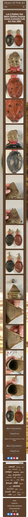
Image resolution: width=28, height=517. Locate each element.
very (9, 475)
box (22, 480)
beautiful (10, 489)
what (10, 469)
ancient (16, 486)
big (14, 480)
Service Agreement (14, 508)
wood (7, 491)
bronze (9, 483)
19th (17, 480)
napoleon (16, 472)
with (10, 486)
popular (17, 474)
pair (23, 467)
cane (10, 494)
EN (13, 511)
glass (16, 489)
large (19, 494)
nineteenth (9, 477)
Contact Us (14, 503)
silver (6, 467)
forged (18, 492)
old (16, 482)
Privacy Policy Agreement (14, 506)
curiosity (7, 480)
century (18, 467)
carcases (14, 469)
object (22, 472)
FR (16, 511)
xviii (14, 477)
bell (12, 480)
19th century (20, 477)
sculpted (22, 492)
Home (14, 500)
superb (14, 494)
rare (14, 491)
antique (8, 472)
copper (20, 489)
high (20, 469)
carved (11, 466)
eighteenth (21, 483)
